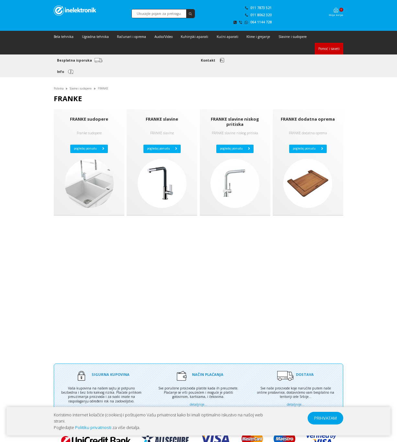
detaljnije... (198, 404)
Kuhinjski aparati (194, 36)
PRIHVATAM (325, 418)
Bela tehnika (64, 36)
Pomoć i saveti (329, 48)
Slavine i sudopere (292, 36)
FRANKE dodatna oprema (308, 119)
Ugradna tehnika (95, 36)
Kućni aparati (227, 36)
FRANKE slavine (162, 119)
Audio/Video (163, 36)
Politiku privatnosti (93, 427)
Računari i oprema (131, 36)
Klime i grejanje (258, 36)
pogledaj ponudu (89, 148)
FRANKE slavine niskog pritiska (235, 121)
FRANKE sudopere (89, 119)
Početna (58, 88)
